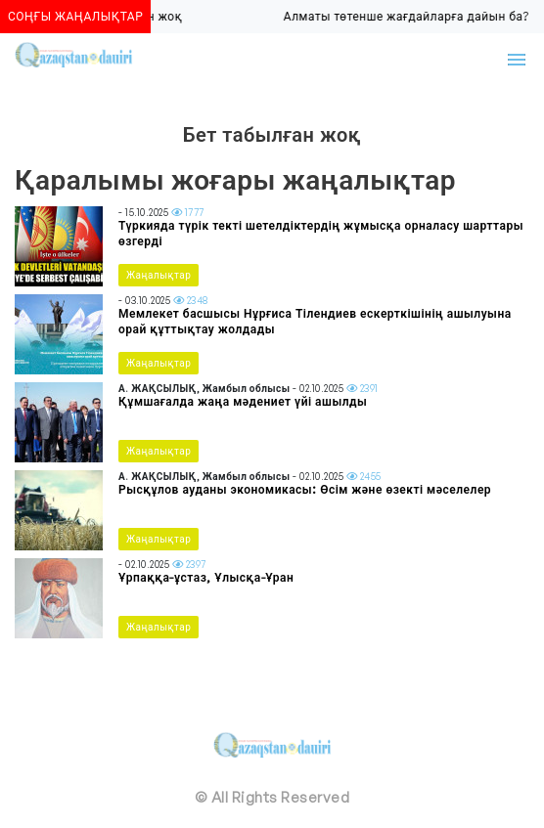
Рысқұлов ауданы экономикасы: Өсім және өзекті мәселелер (304, 489)
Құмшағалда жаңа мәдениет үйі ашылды (242, 401)
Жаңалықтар (158, 275)
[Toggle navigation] (516, 59)
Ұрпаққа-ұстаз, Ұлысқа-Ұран (206, 577)
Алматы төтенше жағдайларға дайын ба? (408, 16)
